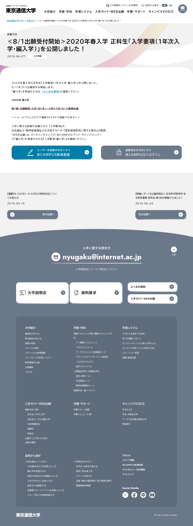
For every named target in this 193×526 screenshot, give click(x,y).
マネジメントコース (84, 347)
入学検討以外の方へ (83, 462)
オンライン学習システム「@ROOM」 (138, 348)
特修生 (30, 434)
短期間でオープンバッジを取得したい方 (45, 490)
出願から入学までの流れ (36, 438)
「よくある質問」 (51, 91)
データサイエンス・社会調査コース (91, 352)
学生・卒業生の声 (130, 414)
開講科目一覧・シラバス (84, 390)
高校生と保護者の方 (36, 486)
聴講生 (30, 429)
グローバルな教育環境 (35, 353)
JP (164, 5)
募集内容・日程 (32, 410)
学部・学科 (65, 11)
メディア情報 (128, 460)
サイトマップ (128, 474)
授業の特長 (30, 343)
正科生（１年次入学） (36, 414)
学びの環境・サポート (131, 338)
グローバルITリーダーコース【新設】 (92, 357)
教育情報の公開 (32, 362)
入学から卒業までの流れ (133, 334)
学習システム (83, 11)
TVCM (28, 372)
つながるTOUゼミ (84, 362)
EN (170, 5)
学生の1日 (127, 410)
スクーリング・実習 (130, 353)
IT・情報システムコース (86, 343)
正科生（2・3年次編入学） (39, 419)
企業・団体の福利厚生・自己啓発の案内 (93, 481)
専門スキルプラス (84, 366)
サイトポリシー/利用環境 (133, 470)
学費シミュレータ (82, 414)
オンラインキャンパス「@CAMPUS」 (139, 343)
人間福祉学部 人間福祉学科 (86, 371)
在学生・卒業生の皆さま (87, 466)
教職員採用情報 (83, 486)
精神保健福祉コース (85, 386)
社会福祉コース (83, 381)
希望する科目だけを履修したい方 (42, 476)
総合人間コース (83, 376)
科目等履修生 (33, 424)
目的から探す (33, 455)
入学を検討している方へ (36, 462)
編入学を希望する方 (36, 471)
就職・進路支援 (129, 358)
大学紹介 (50, 11)
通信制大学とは (32, 334)
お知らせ (126, 455)
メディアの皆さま (84, 476)
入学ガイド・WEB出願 (109, 11)
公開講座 (29, 367)
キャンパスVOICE (161, 11)
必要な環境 (30, 442)
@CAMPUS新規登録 (132, 465)
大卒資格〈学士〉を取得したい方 (41, 466)
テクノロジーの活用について (38, 358)
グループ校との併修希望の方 (40, 495)
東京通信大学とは (33, 338)
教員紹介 (126, 424)
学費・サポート (136, 11)
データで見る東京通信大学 (134, 419)
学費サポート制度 (82, 410)
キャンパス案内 (32, 348)
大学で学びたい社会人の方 (39, 481)
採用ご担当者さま (84, 471)
